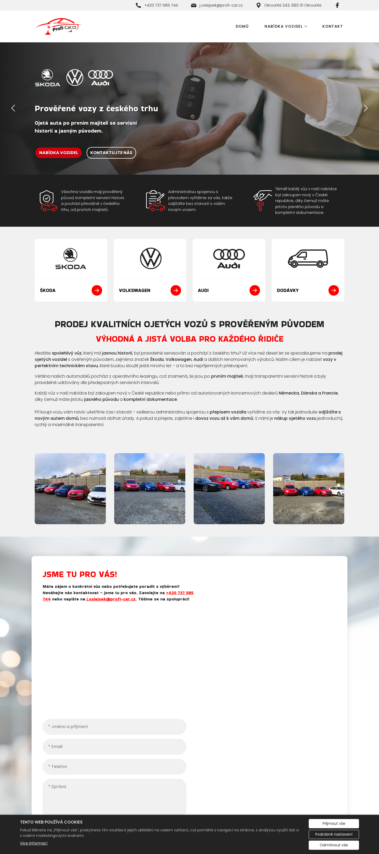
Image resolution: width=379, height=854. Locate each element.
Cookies (79, 809)
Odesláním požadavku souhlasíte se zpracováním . (267, 681)
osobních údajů (320, 678)
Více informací (33, 843)
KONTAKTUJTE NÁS (111, 153)
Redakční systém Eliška (118, 809)
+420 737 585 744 (234, 789)
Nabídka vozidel (284, 26)
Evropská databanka (320, 809)
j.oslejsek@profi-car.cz (119, 599)
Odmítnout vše (334, 845)
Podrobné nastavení (333, 834)
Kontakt (332, 26)
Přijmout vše (334, 823)
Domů (242, 26)
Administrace (50, 809)
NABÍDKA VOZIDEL (58, 153)
